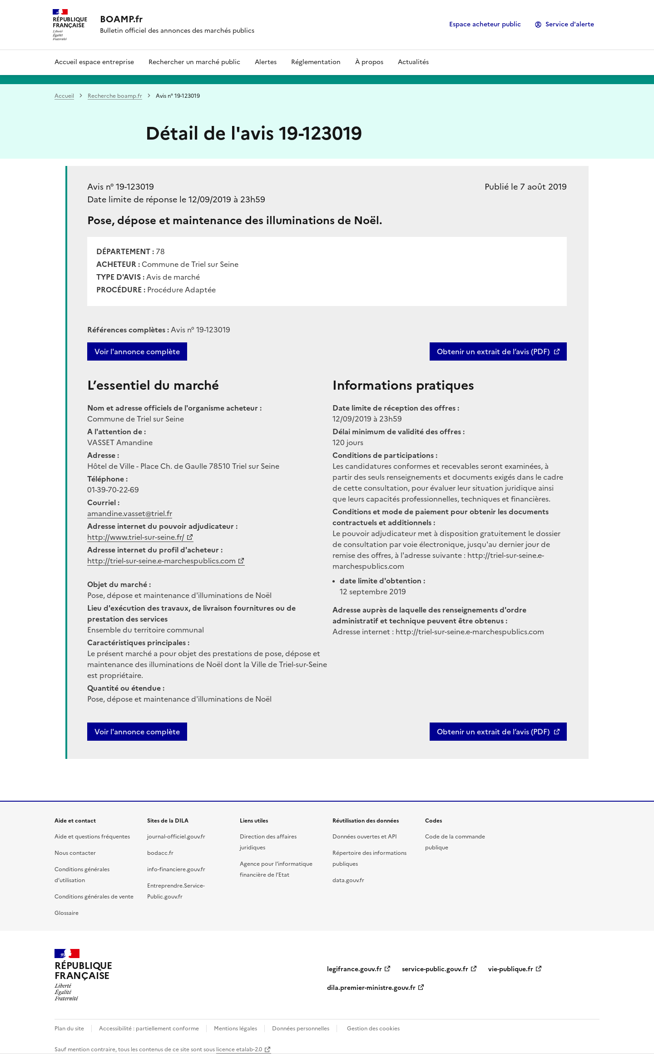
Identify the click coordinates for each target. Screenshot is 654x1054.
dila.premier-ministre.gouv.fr (371, 988)
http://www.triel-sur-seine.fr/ (135, 537)
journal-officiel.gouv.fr (176, 837)
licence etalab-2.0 (239, 1049)
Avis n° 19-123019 (120, 187)
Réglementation (316, 62)
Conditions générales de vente (94, 897)
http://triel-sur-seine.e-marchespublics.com (161, 560)
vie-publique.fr (510, 969)
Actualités (413, 62)
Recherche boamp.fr (115, 96)
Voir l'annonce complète (137, 351)
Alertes (266, 62)
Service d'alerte (569, 24)
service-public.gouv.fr (435, 969)
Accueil (64, 96)
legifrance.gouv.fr (354, 969)
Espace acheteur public (485, 24)
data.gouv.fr (348, 880)
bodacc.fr (160, 853)
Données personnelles (300, 1028)
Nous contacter (75, 853)
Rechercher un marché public (194, 62)
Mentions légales (235, 1028)
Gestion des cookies (373, 1028)
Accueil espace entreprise (94, 62)
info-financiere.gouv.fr (176, 869)
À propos (369, 62)
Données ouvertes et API (364, 837)
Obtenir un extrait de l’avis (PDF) (493, 351)
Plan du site (69, 1028)
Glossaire (66, 913)
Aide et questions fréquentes (92, 837)
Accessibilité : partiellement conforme (149, 1028)
